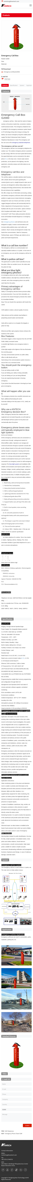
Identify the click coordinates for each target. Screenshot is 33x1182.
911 (6, 159)
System (22, 85)
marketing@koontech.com (11, 1)
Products (6, 15)
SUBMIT (27, 1125)
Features (5, 85)
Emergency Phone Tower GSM (13, 1133)
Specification (14, 85)
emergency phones (9, 222)
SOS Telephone (9, 1131)
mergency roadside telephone (21, 142)
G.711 (23, 658)
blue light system (14, 464)
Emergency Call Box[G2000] (12, 72)
